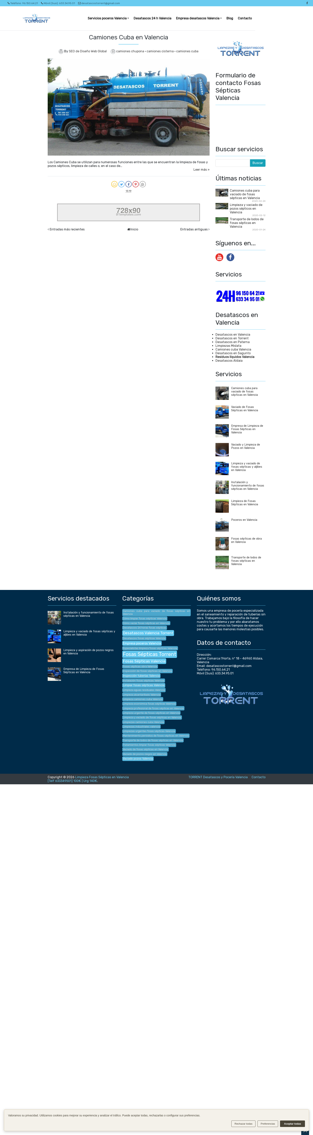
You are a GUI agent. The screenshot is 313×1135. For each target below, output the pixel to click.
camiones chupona (130, 51)
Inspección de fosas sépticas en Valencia (147, 670)
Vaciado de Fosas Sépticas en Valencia (244, 408)
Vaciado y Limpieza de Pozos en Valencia (245, 446)
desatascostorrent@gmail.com (99, 3)
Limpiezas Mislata (228, 346)
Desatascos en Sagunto (233, 353)
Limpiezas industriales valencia (141, 726)
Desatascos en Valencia (232, 334)
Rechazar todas (243, 1123)
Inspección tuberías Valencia (141, 676)
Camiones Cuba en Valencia (128, 37)
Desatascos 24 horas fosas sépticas (144, 627)
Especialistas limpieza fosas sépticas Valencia (150, 648)
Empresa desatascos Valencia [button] (197, 18)
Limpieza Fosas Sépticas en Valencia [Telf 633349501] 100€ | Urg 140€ (88, 779)
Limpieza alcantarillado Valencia (141, 694)
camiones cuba (187, 51)
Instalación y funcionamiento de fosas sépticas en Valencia (247, 486)
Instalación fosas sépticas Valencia (143, 680)
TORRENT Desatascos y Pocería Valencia (218, 777)
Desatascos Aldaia (229, 360)
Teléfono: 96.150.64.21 (23, 3)
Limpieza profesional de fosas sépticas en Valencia (153, 708)
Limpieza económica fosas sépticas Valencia (149, 703)
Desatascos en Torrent (232, 338)
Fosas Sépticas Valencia (144, 661)
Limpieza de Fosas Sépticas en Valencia (244, 502)
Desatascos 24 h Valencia (152, 18)
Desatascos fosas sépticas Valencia (144, 638)
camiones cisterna (160, 51)
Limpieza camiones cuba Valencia (142, 699)
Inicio (134, 229)
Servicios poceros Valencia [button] (107, 18)
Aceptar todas (292, 1123)
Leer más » (201, 169)
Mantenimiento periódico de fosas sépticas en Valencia (156, 735)
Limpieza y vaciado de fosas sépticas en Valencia (152, 717)
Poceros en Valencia (244, 520)
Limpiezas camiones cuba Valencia (143, 722)
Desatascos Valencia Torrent (148, 633)
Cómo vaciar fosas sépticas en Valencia (146, 623)
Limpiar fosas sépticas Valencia (143, 685)
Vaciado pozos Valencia (138, 758)
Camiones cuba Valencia (233, 349)
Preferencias (268, 1123)
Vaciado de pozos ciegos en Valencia (145, 754)
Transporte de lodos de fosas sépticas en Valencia (247, 222)
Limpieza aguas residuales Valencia (144, 689)
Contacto (245, 18)
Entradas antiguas (194, 229)
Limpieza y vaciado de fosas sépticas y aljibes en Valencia (246, 467)
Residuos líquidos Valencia (234, 357)
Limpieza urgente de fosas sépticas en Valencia (151, 712)
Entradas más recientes (67, 229)
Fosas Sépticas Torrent (149, 654)
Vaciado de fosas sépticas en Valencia (145, 749)
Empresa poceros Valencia (142, 643)
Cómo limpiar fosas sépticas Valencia (145, 618)
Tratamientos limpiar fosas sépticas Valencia (149, 744)
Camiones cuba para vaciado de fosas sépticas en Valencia (245, 194)
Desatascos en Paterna (232, 342)
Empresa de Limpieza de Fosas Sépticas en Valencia (247, 429)
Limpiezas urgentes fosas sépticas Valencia (149, 731)
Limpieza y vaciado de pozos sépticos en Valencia (246, 208)
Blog (229, 18)
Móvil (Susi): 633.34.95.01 (58, 3)
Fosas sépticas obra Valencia (140, 666)
